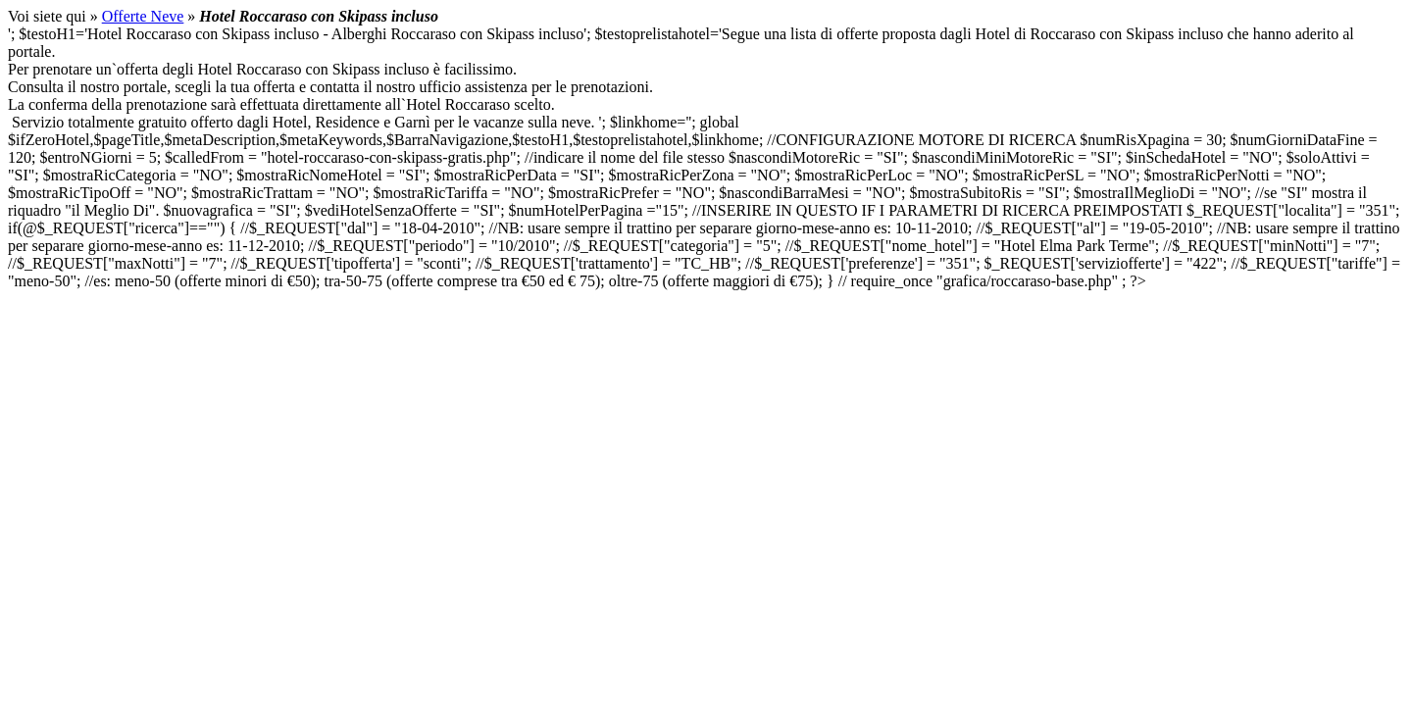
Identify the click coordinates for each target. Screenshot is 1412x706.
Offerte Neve (143, 16)
